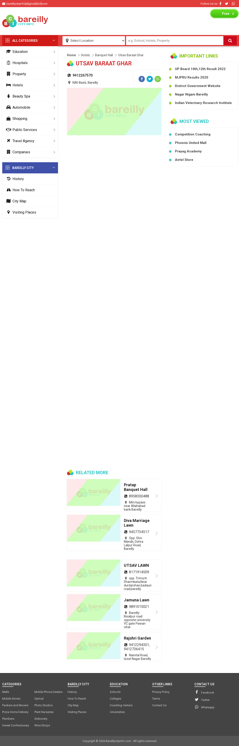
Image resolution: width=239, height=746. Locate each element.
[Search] (230, 40)
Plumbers (8, 718)
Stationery (40, 718)
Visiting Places (20, 212)
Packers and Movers (15, 705)
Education (16, 52)
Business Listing (222, 15)
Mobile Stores (11, 698)
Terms (156, 698)
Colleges (115, 698)
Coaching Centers (121, 705)
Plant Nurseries (44, 712)
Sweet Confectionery (15, 725)
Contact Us (159, 705)
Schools (115, 692)
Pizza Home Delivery (15, 712)
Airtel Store (184, 160)
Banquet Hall (104, 55)
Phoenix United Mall (190, 143)
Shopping (15, 118)
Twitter (202, 700)
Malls (5, 692)
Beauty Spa (17, 96)
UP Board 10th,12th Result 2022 (200, 69)
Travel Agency (19, 141)
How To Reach (19, 190)
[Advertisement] (129, 21)
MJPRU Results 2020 (191, 77)
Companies (17, 152)
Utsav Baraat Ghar (131, 55)
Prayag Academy (188, 151)
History (14, 179)
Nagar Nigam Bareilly (191, 94)
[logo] (25, 21)
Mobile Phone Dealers (48, 692)
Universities (117, 712)
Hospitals (16, 63)
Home (71, 55)
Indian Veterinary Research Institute (203, 103)
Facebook (204, 692)
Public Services (20, 130)
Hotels (13, 85)
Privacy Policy (160, 692)
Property (15, 74)
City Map (15, 201)
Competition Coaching (192, 134)
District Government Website (197, 86)
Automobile (17, 107)
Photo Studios (43, 705)
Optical (39, 698)
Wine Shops (42, 725)
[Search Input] (175, 40)
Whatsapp (204, 707)
